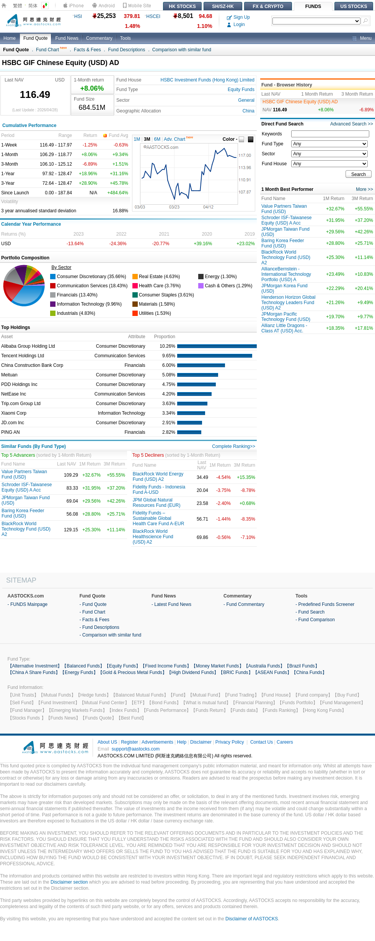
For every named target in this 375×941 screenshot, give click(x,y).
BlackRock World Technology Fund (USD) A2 (26, 529)
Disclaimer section (69, 882)
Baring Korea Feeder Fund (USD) (23, 513)
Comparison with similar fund (181, 49)
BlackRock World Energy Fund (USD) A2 (158, 476)
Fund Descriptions (126, 49)
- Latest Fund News (171, 604)
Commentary (99, 38)
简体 (33, 5)
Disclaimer (201, 742)
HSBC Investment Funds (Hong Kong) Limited (207, 80)
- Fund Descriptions (99, 627)
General (246, 100)
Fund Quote (35, 38)
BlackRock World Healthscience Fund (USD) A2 (153, 537)
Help (181, 742)
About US (107, 742)
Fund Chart (51, 49)
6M (157, 139)
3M (147, 139)
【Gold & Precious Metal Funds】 (132, 672)
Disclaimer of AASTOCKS (251, 918)
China (248, 111)
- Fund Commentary (243, 604)
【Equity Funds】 (122, 666)
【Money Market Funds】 (217, 666)
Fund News (66, 38)
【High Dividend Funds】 (192, 672)
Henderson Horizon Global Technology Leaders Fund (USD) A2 (288, 303)
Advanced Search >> (351, 124)
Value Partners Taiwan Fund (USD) (24, 474)
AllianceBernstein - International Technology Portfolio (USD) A (286, 274)
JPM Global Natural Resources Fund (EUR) (157, 502)
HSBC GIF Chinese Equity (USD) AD (300, 101)
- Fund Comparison (315, 619)
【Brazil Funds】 (302, 666)
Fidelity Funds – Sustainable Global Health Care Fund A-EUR (158, 518)
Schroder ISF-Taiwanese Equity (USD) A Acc (27, 487)
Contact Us (261, 742)
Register (129, 742)
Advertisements (157, 742)
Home (9, 38)
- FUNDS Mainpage (28, 604)
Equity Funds (241, 89)
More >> (364, 189)
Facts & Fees (87, 49)
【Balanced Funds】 (83, 666)
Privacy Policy (229, 742)
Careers (285, 742)
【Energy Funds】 (79, 672)
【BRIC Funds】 (235, 672)
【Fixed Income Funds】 (165, 666)
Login (236, 24)
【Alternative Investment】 (35, 666)
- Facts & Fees (94, 619)
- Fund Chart (92, 612)
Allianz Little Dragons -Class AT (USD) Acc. (284, 328)
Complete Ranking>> (233, 446)
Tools (125, 38)
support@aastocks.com (136, 749)
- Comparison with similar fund (110, 635)
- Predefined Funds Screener (324, 604)
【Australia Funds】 (264, 666)
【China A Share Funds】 (34, 672)
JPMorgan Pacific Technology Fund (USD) (285, 316)
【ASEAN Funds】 (272, 672)
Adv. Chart (178, 139)
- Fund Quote (93, 604)
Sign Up (238, 17)
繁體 (17, 5)
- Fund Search (309, 612)
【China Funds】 (309, 672)
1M (137, 139)
